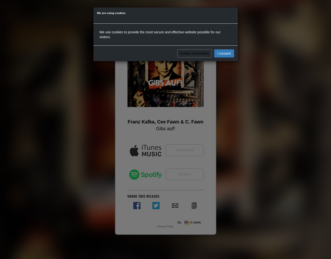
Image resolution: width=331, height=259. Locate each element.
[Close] (232, 17)
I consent (224, 53)
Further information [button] (194, 53)
